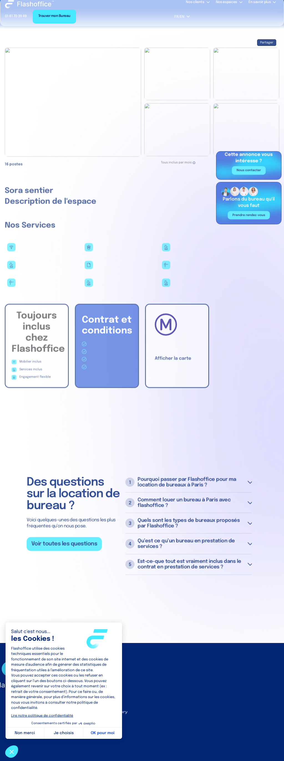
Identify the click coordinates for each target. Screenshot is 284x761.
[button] (181, 16)
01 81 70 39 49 (16, 16)
